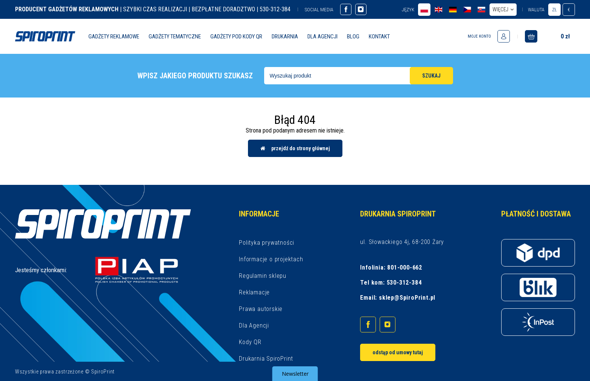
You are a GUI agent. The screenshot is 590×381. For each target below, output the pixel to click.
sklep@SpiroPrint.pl (407, 297)
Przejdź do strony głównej (295, 148)
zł (554, 9)
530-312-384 (404, 282)
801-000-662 (404, 267)
